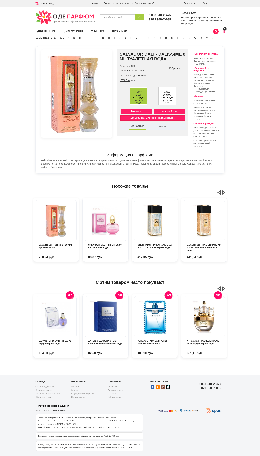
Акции (107, 3)
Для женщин (46, 31)
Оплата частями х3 (144, 3)
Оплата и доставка (44, 387)
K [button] (125, 38)
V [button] (189, 38)
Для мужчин (74, 31)
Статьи (74, 390)
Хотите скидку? (48, 3)
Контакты (112, 393)
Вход (205, 3)
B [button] (74, 38)
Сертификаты (78, 397)
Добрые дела (114, 397)
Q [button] (160, 38)
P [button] (154, 38)
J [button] (119, 38)
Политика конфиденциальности (53, 406)
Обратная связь (43, 397)
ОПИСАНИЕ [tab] (137, 126)
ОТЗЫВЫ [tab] (161, 126)
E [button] (91, 38)
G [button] (103, 38)
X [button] (201, 38)
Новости (75, 387)
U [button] (183, 38)
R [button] (166, 38)
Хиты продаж (122, 3)
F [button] (97, 38)
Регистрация (190, 3)
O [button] (148, 38)
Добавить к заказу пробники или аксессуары (153, 118)
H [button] (109, 38)
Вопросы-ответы (43, 390)
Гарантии (112, 387)
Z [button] (212, 38)
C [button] (80, 38)
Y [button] (207, 38)
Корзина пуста (188, 13)
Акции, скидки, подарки (82, 393)
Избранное (174, 68)
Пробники (119, 31)
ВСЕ (61, 38)
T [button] (177, 38)
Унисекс (97, 31)
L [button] (130, 38)
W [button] (195, 38)
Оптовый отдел (115, 390)
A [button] (68, 38)
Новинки (94, 3)
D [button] (85, 38)
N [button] (142, 38)
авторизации (187, 23)
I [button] (114, 38)
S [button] (172, 38)
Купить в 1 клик (169, 111)
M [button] (136, 38)
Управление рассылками (47, 393)
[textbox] (117, 17)
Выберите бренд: (46, 38)
